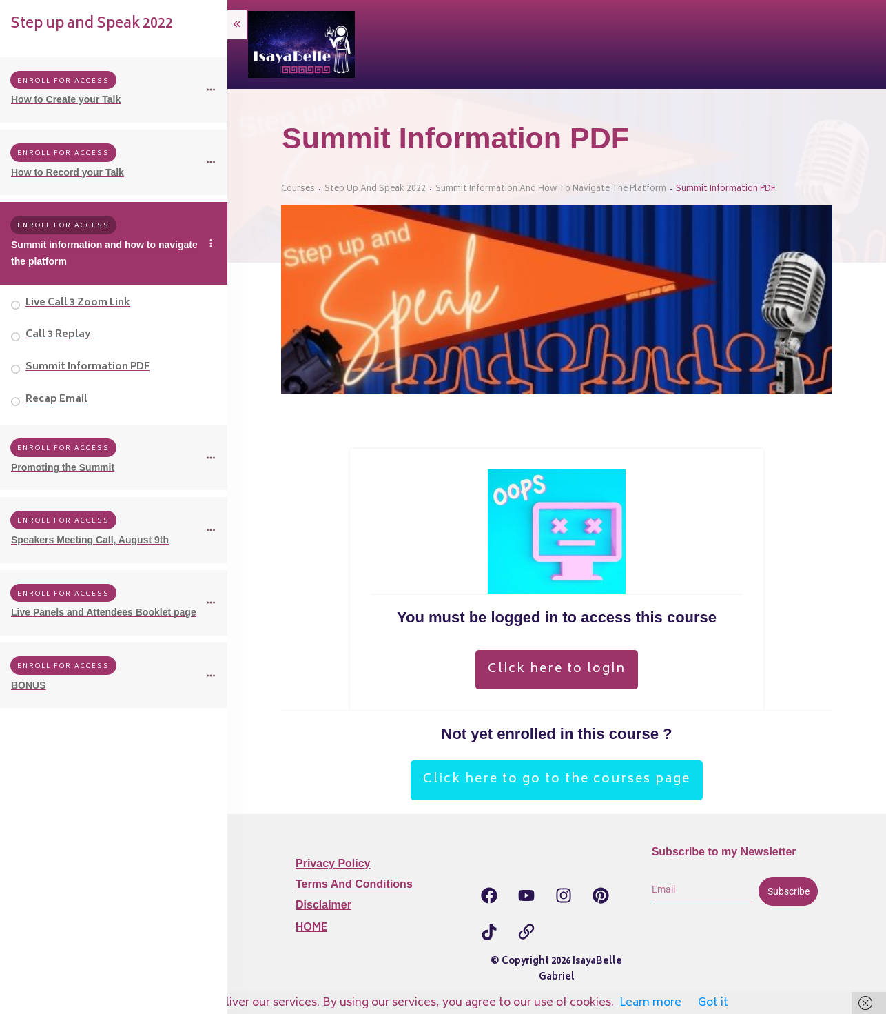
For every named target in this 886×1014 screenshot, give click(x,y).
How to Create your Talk (66, 99)
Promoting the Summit (62, 467)
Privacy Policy (333, 863)
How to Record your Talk (67, 172)
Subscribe (788, 891)
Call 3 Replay (57, 334)
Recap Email (56, 399)
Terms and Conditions (354, 884)
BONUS (28, 685)
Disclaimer (323, 905)
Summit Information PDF (87, 367)
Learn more (650, 1003)
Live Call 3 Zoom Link (77, 303)
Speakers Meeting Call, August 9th (90, 539)
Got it (713, 1003)
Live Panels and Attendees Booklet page (103, 612)
